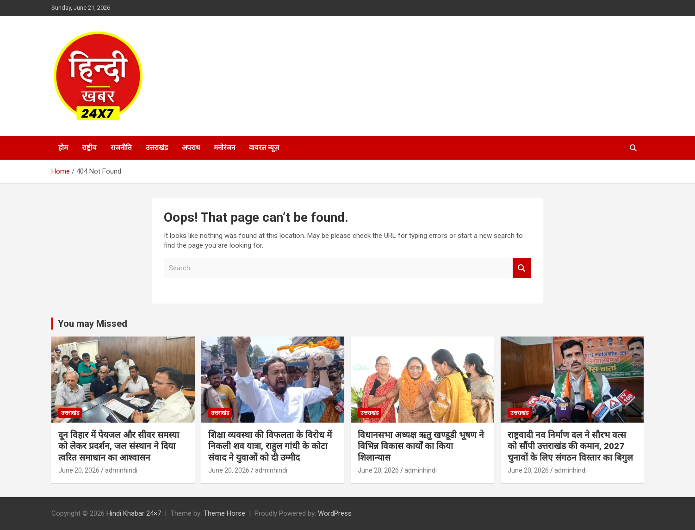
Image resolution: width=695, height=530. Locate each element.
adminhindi (121, 470)
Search (522, 268)
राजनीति (121, 147)
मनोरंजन (224, 147)
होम (63, 147)
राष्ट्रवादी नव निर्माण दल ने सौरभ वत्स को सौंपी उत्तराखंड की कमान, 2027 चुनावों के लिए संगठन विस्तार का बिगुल (570, 446)
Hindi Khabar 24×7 (133, 513)
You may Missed (92, 323)
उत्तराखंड (157, 147)
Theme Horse (224, 513)
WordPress (335, 513)
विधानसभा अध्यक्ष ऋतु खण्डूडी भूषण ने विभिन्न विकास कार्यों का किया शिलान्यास (421, 446)
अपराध (191, 147)
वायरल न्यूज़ (264, 147)
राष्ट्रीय (89, 147)
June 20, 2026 (78, 470)
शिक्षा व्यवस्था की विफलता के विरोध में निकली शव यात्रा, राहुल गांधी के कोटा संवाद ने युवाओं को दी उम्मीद (270, 446)
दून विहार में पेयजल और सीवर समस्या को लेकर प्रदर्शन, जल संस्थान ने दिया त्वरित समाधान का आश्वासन (118, 446)
